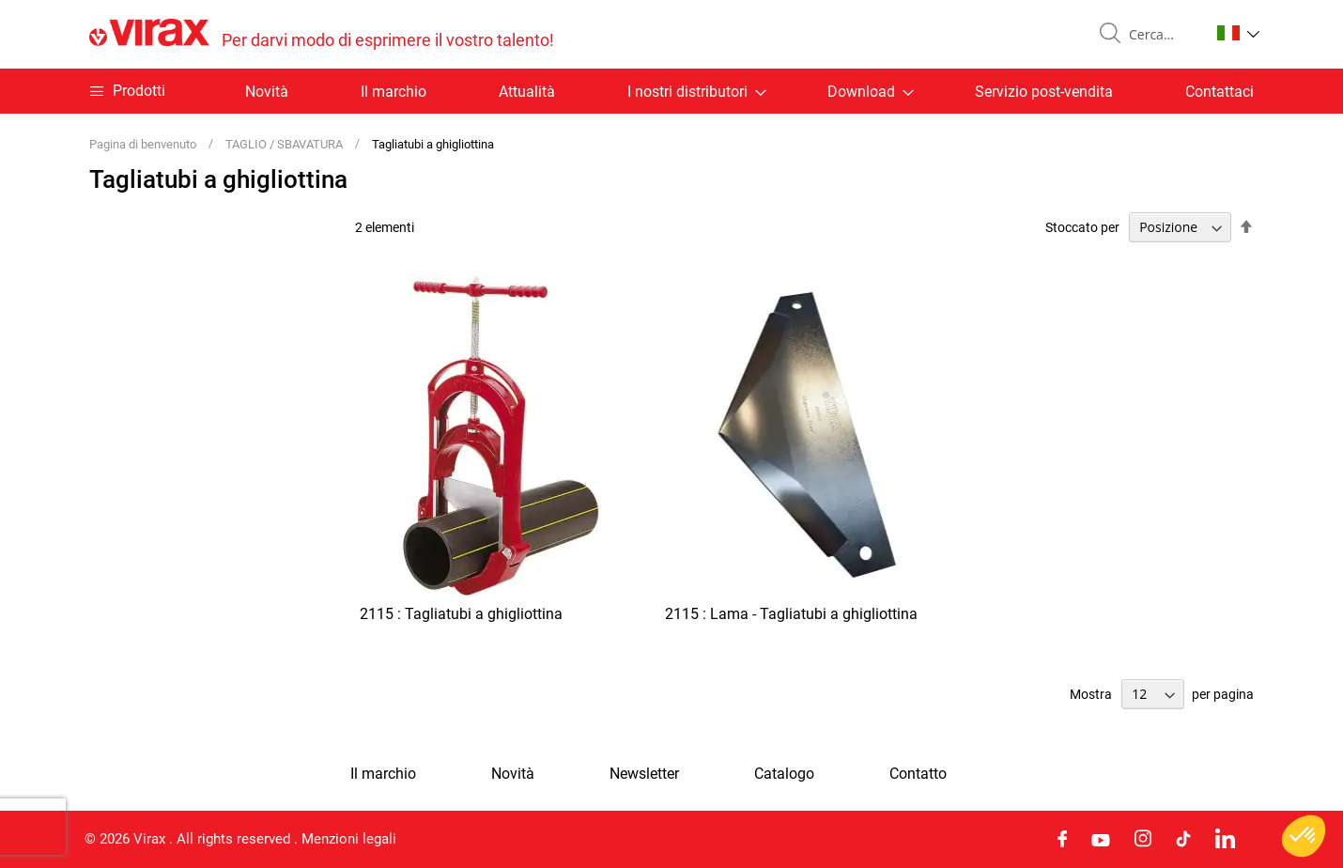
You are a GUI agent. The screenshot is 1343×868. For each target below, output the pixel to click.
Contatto (918, 774)
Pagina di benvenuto (144, 144)
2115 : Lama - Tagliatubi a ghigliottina (791, 614)
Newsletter (644, 774)
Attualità (527, 92)
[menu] (671, 91)
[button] (1238, 32)
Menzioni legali (348, 838)
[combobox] (1161, 35)
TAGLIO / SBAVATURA (285, 144)
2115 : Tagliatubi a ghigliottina (461, 614)
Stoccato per (1082, 227)
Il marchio (393, 92)
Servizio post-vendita (1044, 92)
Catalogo (784, 774)
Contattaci (1219, 92)
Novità (266, 92)
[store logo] (321, 34)
